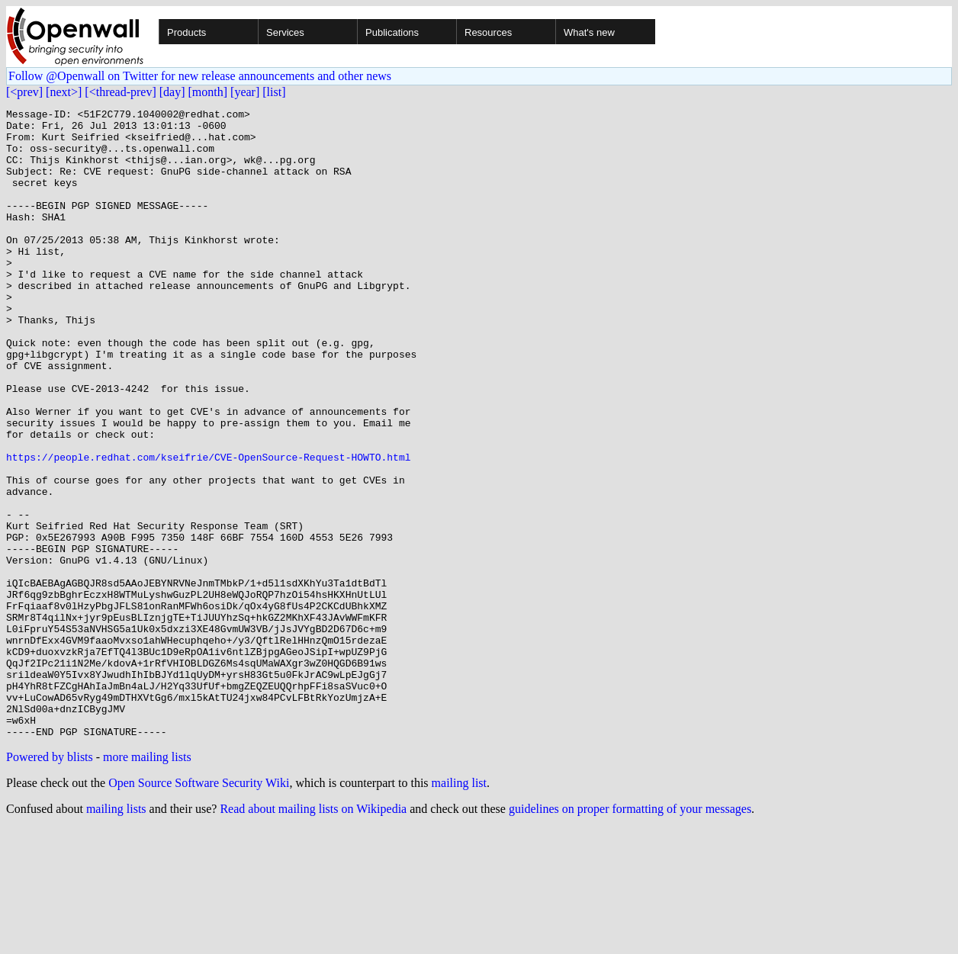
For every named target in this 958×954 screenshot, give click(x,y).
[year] (244, 91)
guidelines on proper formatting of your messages (630, 934)
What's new (589, 32)
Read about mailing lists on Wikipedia (313, 934)
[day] (172, 91)
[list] (273, 91)
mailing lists (116, 934)
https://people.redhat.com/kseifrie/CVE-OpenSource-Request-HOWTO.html (208, 528)
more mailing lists (147, 882)
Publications (392, 32)
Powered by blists (49, 882)
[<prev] (24, 91)
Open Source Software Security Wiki (198, 908)
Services (285, 32)
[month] (208, 91)
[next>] (64, 91)
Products (186, 32)
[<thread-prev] (120, 91)
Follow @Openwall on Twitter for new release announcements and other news (199, 75)
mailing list (459, 908)
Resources (488, 32)
